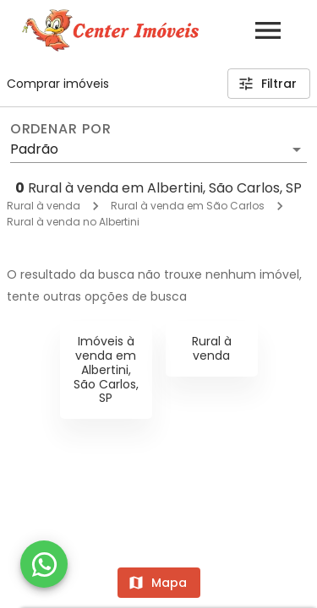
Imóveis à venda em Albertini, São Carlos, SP (106, 369)
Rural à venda (43, 205)
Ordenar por (61, 129)
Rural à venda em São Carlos (188, 205)
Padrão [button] (34, 149)
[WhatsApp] (44, 564)
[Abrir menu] (268, 30)
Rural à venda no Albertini (73, 221)
